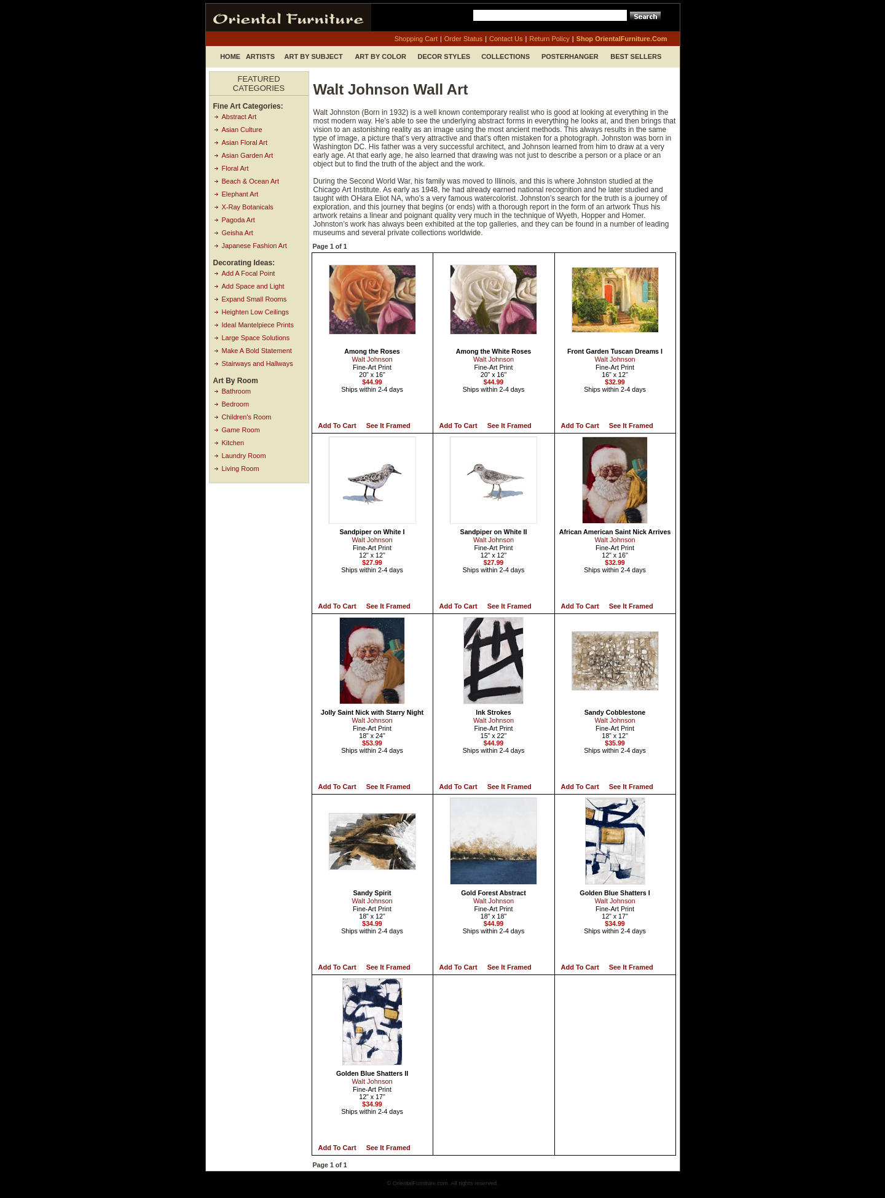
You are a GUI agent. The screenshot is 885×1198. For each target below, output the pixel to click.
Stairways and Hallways (257, 363)
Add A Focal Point (248, 273)
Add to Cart (337, 425)
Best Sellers (635, 56)
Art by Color (380, 56)
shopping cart (416, 38)
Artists (260, 56)
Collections (505, 56)
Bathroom (236, 391)
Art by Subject (314, 56)
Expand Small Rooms (254, 299)
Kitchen (233, 442)
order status (463, 38)
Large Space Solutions (256, 337)
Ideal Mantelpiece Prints (258, 325)
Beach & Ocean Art (251, 181)
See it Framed (388, 425)
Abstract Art (239, 116)
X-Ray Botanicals (247, 207)
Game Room (241, 430)
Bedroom (236, 404)
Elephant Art (240, 194)
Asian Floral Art (245, 142)
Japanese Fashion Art (254, 245)
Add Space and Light (253, 286)
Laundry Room (244, 455)
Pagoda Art (238, 220)
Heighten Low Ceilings (255, 312)
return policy (549, 38)
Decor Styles (444, 56)
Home (230, 56)
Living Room (240, 468)
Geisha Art (237, 232)
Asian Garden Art (247, 155)
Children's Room (247, 417)
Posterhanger (570, 56)
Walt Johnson (372, 359)
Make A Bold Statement (257, 350)
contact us (505, 38)
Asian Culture (242, 129)
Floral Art (235, 168)
